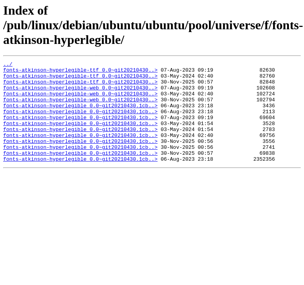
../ (7, 64)
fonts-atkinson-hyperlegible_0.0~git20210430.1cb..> (80, 114)
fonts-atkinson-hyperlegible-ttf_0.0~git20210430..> (80, 72)
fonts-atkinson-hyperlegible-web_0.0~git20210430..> (80, 93)
